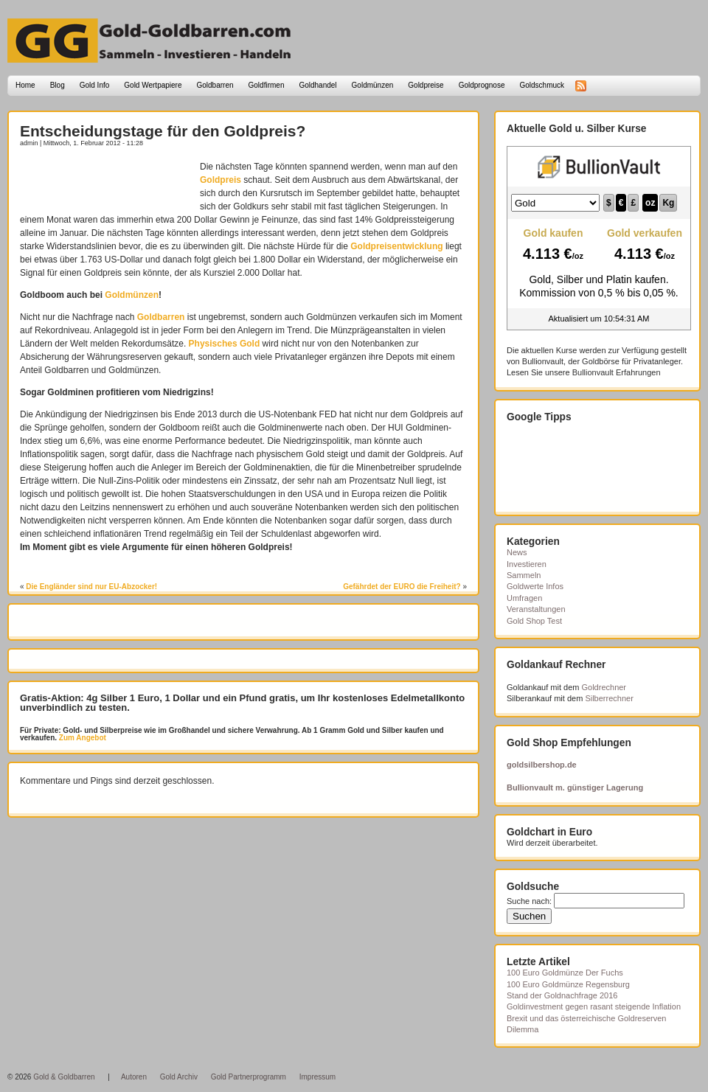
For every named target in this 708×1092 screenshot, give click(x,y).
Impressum (317, 1077)
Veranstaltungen (536, 609)
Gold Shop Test (534, 620)
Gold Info (95, 85)
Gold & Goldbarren (63, 1077)
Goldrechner (604, 687)
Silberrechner (609, 698)
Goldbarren (215, 85)
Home (25, 85)
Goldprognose (482, 85)
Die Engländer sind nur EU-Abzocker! (91, 586)
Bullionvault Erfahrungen (616, 372)
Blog (57, 85)
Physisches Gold (224, 343)
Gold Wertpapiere (152, 85)
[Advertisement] (106, 182)
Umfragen (524, 598)
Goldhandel (317, 85)
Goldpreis (220, 180)
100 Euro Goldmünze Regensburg (568, 984)
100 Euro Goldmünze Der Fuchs (565, 972)
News (517, 552)
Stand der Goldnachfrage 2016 (562, 995)
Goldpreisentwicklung (396, 246)
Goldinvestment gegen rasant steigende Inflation (594, 1006)
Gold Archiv (179, 1077)
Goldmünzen (373, 85)
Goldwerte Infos (535, 586)
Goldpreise (425, 85)
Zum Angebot (81, 738)
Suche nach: (529, 901)
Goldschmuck (541, 85)
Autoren (134, 1077)
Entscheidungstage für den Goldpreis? (162, 130)
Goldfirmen (267, 85)
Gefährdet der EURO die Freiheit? (401, 586)
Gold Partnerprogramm (248, 1077)
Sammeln (524, 575)
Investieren (526, 564)
